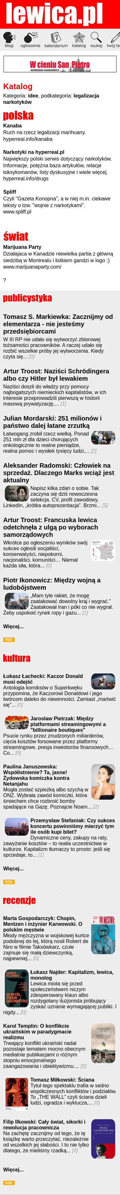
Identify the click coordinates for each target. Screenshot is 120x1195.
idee (33, 95)
